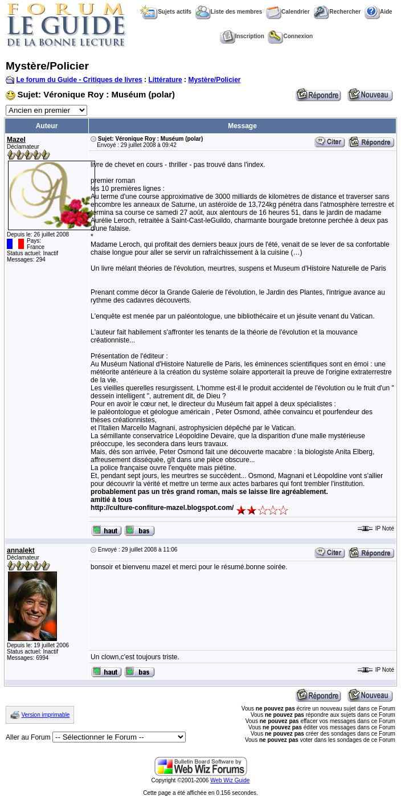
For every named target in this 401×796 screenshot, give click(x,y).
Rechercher (337, 12)
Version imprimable (45, 715)
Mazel (16, 140)
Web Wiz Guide (229, 780)
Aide (378, 12)
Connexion (290, 36)
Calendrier (287, 12)
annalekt (21, 550)
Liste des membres (229, 12)
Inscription (242, 36)
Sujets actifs (165, 12)
